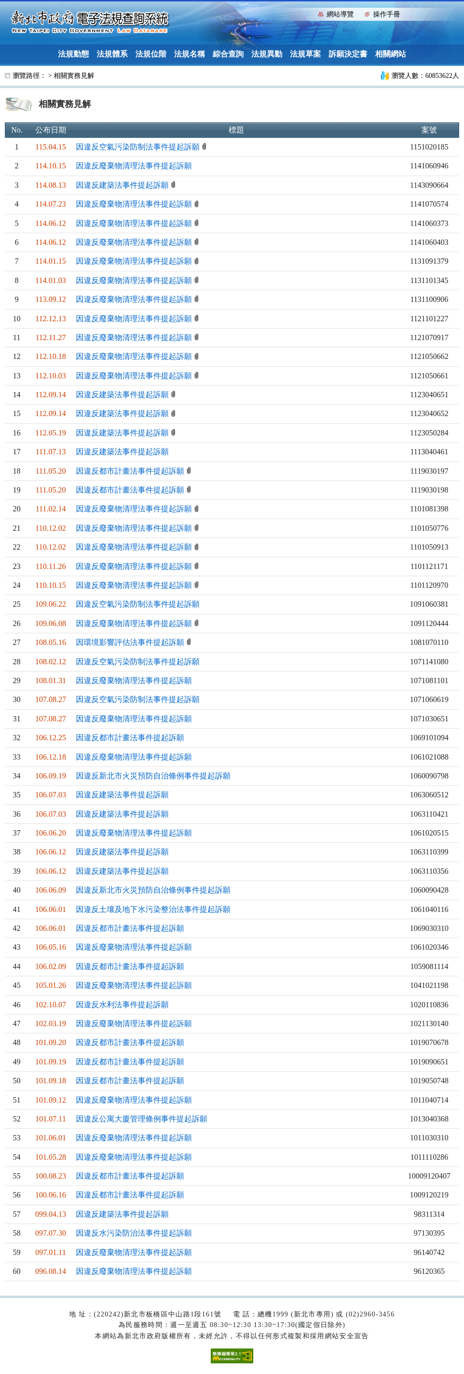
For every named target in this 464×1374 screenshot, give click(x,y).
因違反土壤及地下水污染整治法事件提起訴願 (153, 909)
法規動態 (73, 54)
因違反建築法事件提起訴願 (123, 185)
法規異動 (266, 54)
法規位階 (150, 54)
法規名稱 (189, 54)
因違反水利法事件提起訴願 (122, 1005)
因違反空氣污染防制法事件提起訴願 (139, 147)
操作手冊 (386, 14)
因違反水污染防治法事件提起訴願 (134, 1233)
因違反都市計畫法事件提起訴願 (131, 471)
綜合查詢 (228, 54)
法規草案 (305, 54)
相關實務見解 (74, 75)
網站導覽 (340, 14)
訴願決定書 (348, 54)
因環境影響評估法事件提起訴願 (131, 642)
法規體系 (112, 54)
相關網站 (390, 54)
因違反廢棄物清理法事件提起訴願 (134, 166)
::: (308, 13)
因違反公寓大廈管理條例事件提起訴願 (141, 1119)
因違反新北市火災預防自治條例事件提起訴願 (153, 776)
